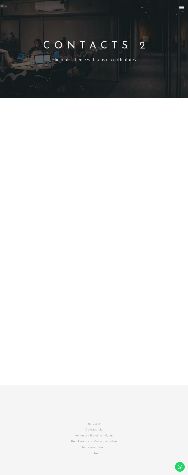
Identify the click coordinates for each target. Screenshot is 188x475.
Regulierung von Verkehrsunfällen (94, 441)
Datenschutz (94, 429)
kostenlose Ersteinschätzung (94, 435)
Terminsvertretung (94, 447)
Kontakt (94, 453)
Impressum (94, 423)
